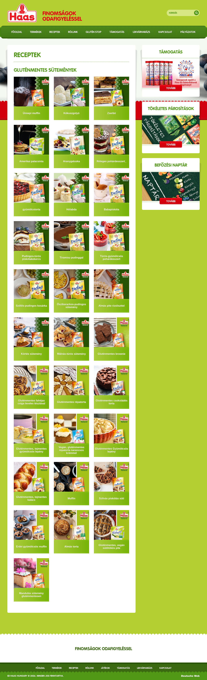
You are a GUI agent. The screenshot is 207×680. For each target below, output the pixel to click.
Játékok (105, 668)
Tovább (170, 88)
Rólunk (89, 668)
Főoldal (40, 668)
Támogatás (123, 668)
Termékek (57, 668)
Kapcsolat (165, 668)
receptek (73, 668)
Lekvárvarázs (144, 668)
